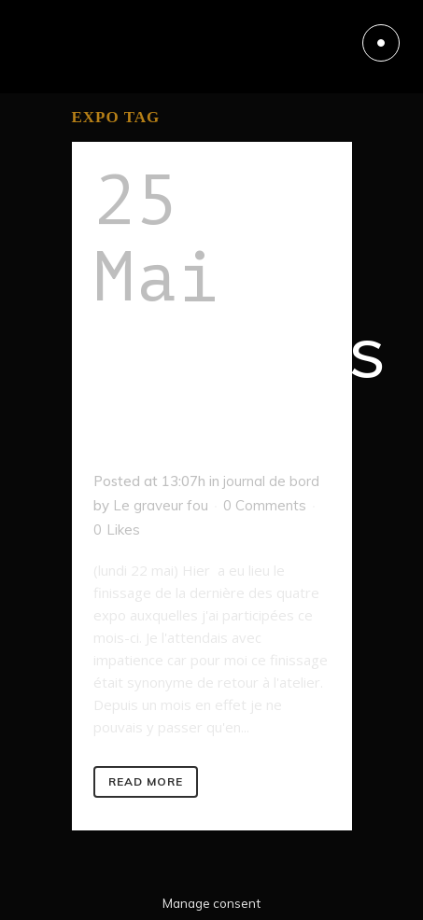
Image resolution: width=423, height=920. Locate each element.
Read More (145, 781)
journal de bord (271, 481)
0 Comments (264, 505)
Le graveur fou (160, 505)
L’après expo (240, 392)
